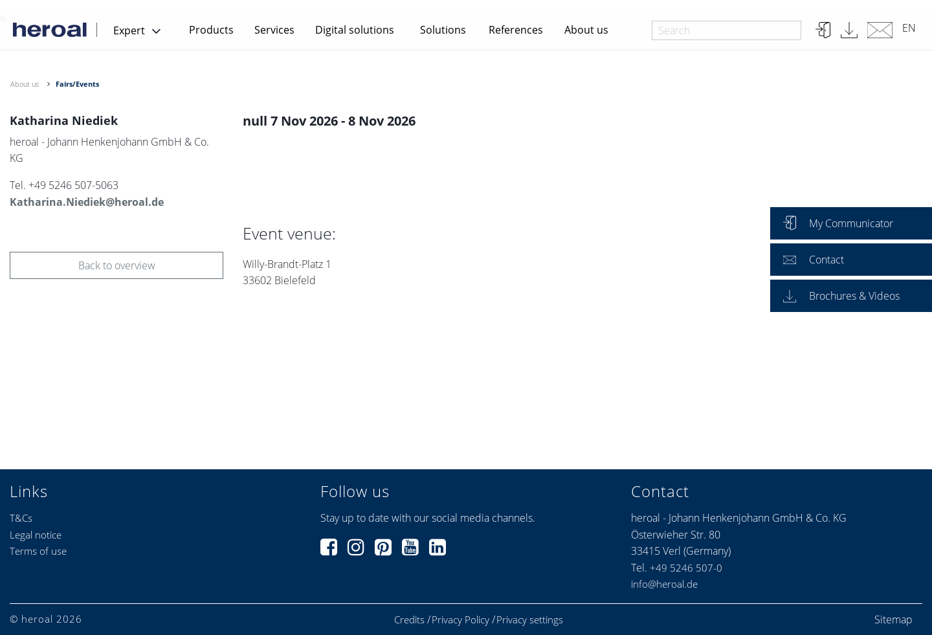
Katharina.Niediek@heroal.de (87, 202)
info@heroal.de (664, 583)
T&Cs (21, 517)
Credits (409, 620)
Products (211, 30)
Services (274, 30)
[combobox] (726, 30)
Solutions (443, 30)
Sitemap (893, 619)
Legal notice (35, 534)
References (516, 30)
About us (586, 30)
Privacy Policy (460, 620)
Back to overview (116, 265)
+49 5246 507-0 (686, 567)
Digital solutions (354, 30)
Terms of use (38, 550)
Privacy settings (529, 620)
